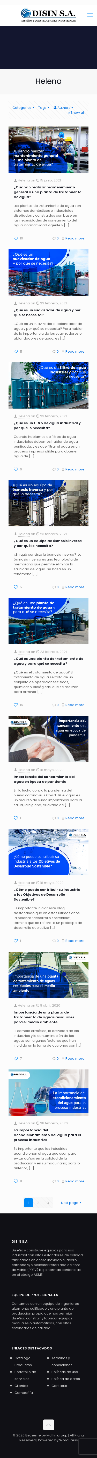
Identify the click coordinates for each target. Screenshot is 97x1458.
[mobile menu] (90, 15)
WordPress (68, 1440)
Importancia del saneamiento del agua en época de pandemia (44, 779)
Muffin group (57, 1435)
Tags (44, 107)
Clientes (21, 1385)
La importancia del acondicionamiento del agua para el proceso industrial (47, 1135)
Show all (76, 112)
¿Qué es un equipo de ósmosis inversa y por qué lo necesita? (48, 543)
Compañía (23, 1392)
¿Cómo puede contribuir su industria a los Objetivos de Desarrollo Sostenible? (47, 894)
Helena (24, 180)
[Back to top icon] (48, 1425)
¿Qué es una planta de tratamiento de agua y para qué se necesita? (48, 661)
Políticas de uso (64, 1371)
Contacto (59, 1385)
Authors (63, 107)
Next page (71, 1202)
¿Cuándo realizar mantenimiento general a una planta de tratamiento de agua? (47, 192)
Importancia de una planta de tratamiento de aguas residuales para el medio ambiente (44, 1017)
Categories (23, 107)
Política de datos (65, 1378)
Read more (75, 238)
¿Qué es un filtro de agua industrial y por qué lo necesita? (47, 425)
